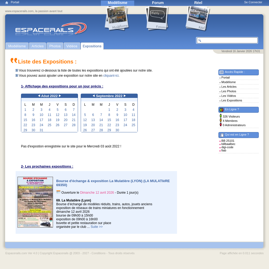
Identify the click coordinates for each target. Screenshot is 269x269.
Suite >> (97, 227)
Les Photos (228, 91)
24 (41, 125)
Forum (158, 3)
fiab (223, 150)
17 (41, 120)
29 (25, 130)
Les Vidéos (228, 95)
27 (65, 125)
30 (33, 130)
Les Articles (228, 86)
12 (57, 115)
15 (25, 120)
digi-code (227, 147)
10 (41, 115)
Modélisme (117, 3)
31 (41, 130)
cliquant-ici (111, 75)
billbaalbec (228, 144)
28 (73, 125)
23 (33, 125)
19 (57, 120)
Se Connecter (253, 2)
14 (73, 115)
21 (73, 120)
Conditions (98, 253)
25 (49, 125)
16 (33, 120)
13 (65, 115)
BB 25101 (227, 140)
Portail (15, 2)
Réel (198, 3)
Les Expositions (231, 100)
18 (49, 120)
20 (65, 120)
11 (49, 115)
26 (57, 125)
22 (25, 125)
